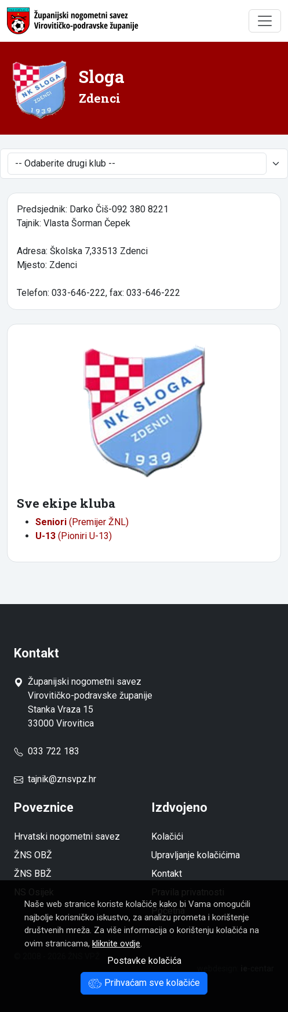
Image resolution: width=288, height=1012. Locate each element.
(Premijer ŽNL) (82, 521)
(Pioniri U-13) (73, 535)
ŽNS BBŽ (33, 873)
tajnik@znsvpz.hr (62, 779)
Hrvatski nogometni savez (67, 836)
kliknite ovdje (116, 943)
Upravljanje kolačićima (195, 855)
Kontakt (166, 873)
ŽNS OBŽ (33, 855)
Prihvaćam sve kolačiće (144, 982)
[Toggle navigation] (265, 20)
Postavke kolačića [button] (144, 960)
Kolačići (167, 836)
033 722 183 (46, 751)
